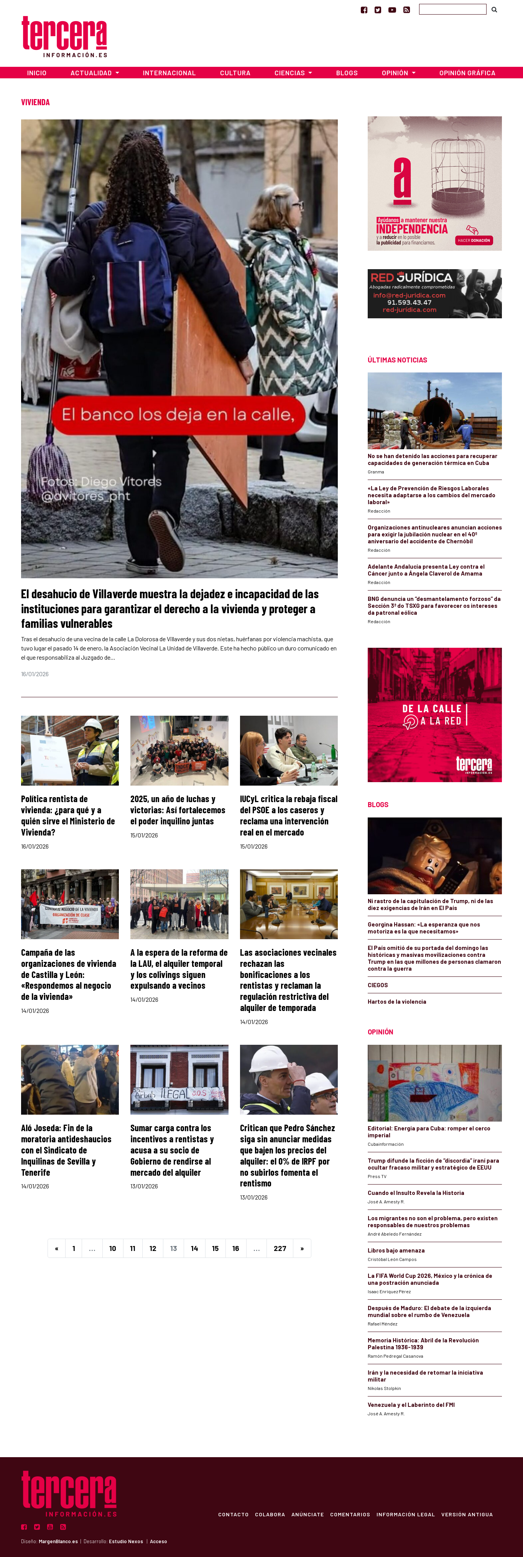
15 (215, 1248)
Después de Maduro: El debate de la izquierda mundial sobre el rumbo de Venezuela (429, 1311)
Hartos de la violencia (397, 1001)
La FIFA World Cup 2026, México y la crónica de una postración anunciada (430, 1279)
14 (194, 1248)
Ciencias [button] (291, 72)
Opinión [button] (396, 72)
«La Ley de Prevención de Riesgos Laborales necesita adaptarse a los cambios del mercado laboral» (431, 495)
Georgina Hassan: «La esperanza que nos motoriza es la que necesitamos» (424, 928)
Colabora (270, 1514)
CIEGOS (378, 984)
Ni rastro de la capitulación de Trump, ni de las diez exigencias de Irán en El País (430, 904)
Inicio (37, 72)
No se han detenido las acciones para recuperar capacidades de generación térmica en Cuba (432, 459)
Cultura (235, 72)
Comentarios (350, 1514)
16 (235, 1248)
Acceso (158, 1541)
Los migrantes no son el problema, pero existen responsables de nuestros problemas (433, 1221)
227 (280, 1248)
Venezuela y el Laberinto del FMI (411, 1404)
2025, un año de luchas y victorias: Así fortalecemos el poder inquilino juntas (177, 809)
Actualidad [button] (92, 72)
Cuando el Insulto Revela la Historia (416, 1192)
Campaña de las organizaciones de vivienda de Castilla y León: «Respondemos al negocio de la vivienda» (68, 974)
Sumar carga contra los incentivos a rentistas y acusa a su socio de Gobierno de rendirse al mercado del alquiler (172, 1149)
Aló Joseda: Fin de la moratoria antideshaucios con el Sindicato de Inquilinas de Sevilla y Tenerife (66, 1149)
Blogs (347, 72)
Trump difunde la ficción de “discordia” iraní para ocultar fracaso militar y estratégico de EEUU (433, 1164)
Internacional (169, 72)
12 (153, 1248)
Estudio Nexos (126, 1541)
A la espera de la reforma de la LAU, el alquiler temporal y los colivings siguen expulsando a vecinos (179, 968)
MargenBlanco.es (58, 1541)
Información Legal (405, 1514)
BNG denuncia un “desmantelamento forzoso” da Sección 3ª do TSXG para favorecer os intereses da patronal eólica (434, 605)
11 (132, 1248)
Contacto (233, 1514)
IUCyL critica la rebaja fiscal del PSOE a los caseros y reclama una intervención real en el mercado (288, 815)
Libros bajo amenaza (396, 1250)
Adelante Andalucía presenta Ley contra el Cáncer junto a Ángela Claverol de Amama (426, 570)
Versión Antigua (467, 1514)
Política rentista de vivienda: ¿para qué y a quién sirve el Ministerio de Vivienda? (68, 815)
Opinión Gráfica (467, 72)
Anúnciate (307, 1514)
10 (112, 1248)
